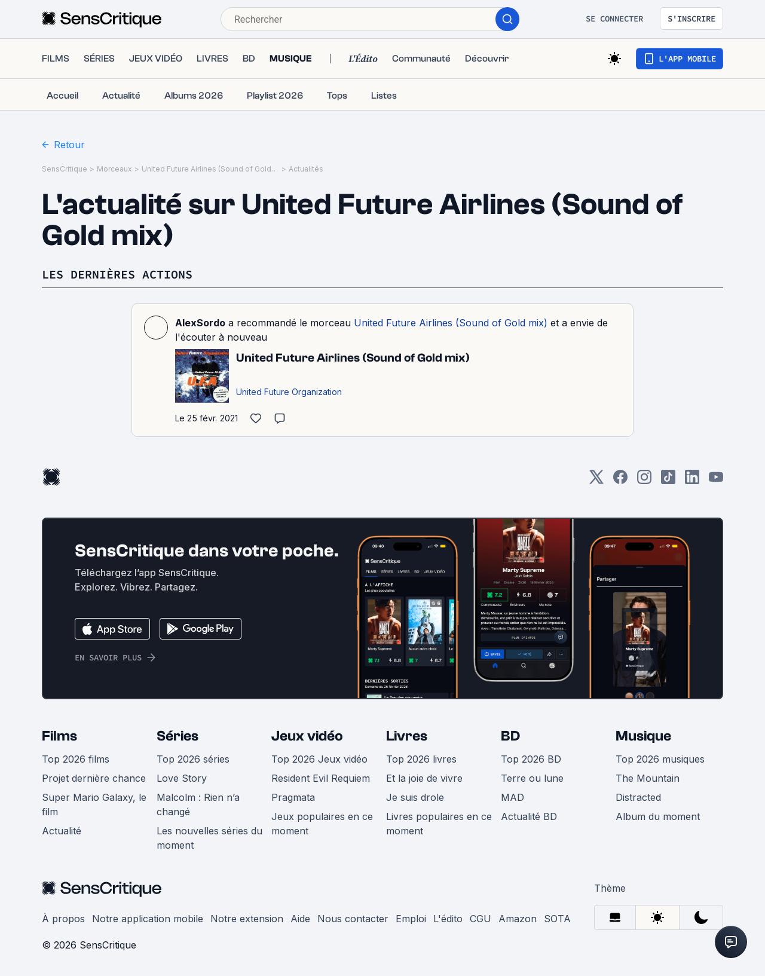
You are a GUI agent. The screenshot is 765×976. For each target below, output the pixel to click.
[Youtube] (716, 481)
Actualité (61, 831)
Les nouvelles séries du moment (209, 838)
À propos (63, 919)
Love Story (182, 778)
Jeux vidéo (307, 736)
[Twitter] (596, 481)
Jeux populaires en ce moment (322, 823)
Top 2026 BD (531, 759)
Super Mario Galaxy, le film (94, 804)
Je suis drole (415, 797)
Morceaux (114, 168)
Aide (300, 919)
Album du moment (658, 816)
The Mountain (648, 778)
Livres (406, 736)
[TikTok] (668, 481)
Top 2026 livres (421, 759)
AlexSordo (200, 323)
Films (59, 736)
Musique (643, 736)
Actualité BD (529, 816)
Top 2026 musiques (660, 759)
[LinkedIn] (692, 481)
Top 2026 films (75, 759)
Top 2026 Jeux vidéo (319, 759)
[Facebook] (620, 481)
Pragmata (293, 797)
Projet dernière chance (94, 778)
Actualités (306, 168)
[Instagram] (644, 481)
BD (510, 736)
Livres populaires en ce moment (439, 823)
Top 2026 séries (193, 759)
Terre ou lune (532, 778)
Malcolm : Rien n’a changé (198, 804)
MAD (512, 797)
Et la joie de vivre (424, 778)
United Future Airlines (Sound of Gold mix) (210, 168)
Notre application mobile (147, 919)
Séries (177, 736)
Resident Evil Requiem (320, 778)
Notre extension (246, 919)
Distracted (638, 797)
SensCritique (64, 168)
